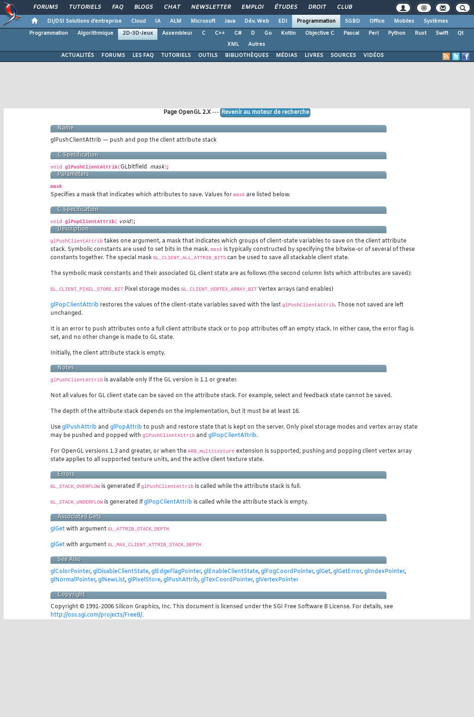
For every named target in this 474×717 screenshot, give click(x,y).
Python (396, 33)
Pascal (351, 33)
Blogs (143, 7)
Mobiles (404, 21)
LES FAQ (143, 55)
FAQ (117, 7)
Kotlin (288, 33)
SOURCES (343, 55)
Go (268, 33)
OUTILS (208, 55)
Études (285, 7)
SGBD (352, 21)
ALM (175, 21)
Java (230, 21)
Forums (45, 7)
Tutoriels (84, 7)
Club (344, 7)
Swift (442, 33)
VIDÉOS (373, 55)
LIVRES (314, 55)
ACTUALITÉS (77, 55)
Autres (256, 44)
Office (377, 21)
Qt (460, 33)
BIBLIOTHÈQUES (246, 55)
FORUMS (113, 55)
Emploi (252, 7)
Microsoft (203, 21)
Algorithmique (95, 33)
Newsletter (210, 7)
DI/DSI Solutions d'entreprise (84, 21)
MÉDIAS (286, 55)
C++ (220, 33)
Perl (373, 33)
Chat (171, 7)
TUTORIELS (176, 55)
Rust (420, 33)
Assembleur (177, 33)
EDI (282, 21)
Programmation (316, 21)
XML (233, 44)
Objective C (319, 33)
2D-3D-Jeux (138, 33)
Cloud (138, 21)
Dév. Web (256, 21)
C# (238, 33)
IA (158, 21)
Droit (316, 7)
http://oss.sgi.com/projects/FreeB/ (96, 615)
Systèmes (436, 21)
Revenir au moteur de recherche (265, 112)
